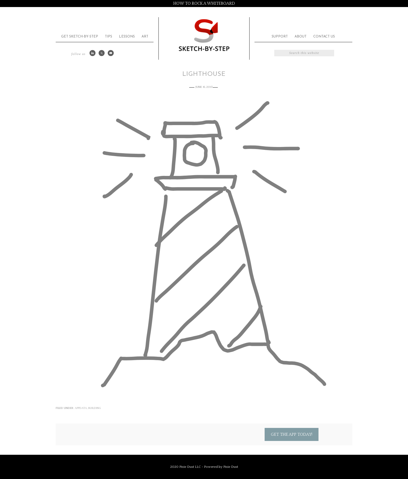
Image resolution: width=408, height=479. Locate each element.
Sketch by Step (204, 34)
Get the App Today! (291, 434)
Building (94, 408)
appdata (81, 408)
